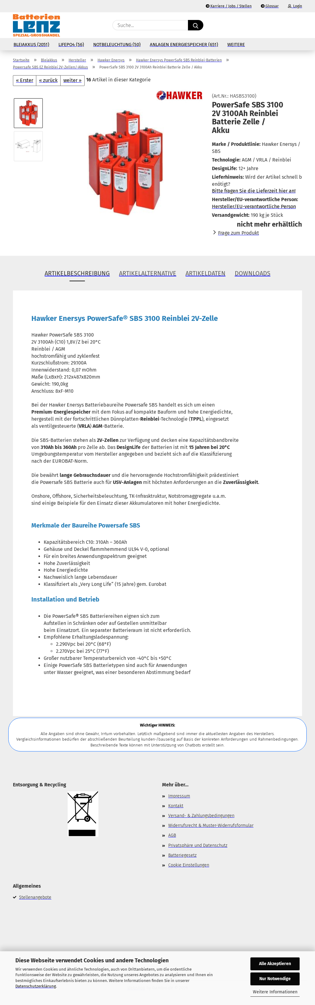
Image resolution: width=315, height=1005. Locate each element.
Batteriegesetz (182, 855)
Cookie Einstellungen (188, 865)
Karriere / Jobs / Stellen (229, 6)
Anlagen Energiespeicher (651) (184, 44)
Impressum (179, 796)
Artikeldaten (205, 273)
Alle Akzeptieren (275, 963)
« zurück (48, 80)
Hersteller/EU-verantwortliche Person (254, 206)
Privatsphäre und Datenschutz (197, 845)
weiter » (72, 80)
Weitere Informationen (275, 992)
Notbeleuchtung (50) (117, 44)
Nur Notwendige (275, 978)
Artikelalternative (147, 273)
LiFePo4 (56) (71, 44)
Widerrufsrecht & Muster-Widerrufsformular (210, 825)
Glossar (270, 6)
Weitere (236, 44)
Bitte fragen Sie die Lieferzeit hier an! (254, 191)
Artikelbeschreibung (77, 273)
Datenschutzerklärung (35, 986)
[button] (299, 25)
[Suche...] (195, 25)
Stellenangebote (35, 897)
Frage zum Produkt (238, 233)
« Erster (24, 80)
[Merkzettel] (283, 25)
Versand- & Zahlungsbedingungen (201, 815)
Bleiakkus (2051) (31, 44)
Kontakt (175, 805)
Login (295, 6)
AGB (172, 835)
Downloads (252, 273)
